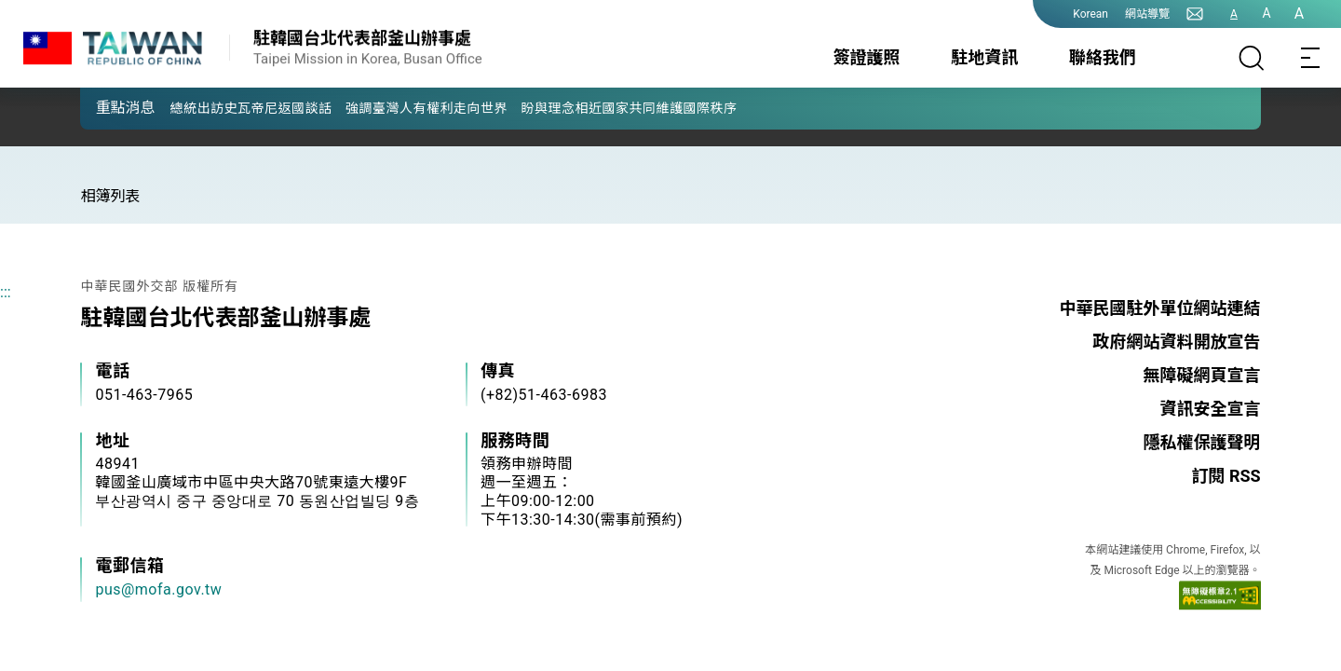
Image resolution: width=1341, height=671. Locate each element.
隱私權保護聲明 (1202, 442)
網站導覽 (1147, 14)
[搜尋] (1251, 58)
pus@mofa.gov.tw (158, 589)
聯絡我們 (1102, 57)
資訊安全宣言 (1210, 408)
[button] (108, 107)
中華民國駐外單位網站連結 (1160, 308)
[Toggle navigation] (1311, 58)
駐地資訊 (984, 57)
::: (5, 292)
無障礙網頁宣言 (1202, 375)
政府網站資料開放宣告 (1177, 341)
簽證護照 (867, 57)
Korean (1090, 14)
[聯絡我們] (1194, 14)
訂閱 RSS (1225, 476)
